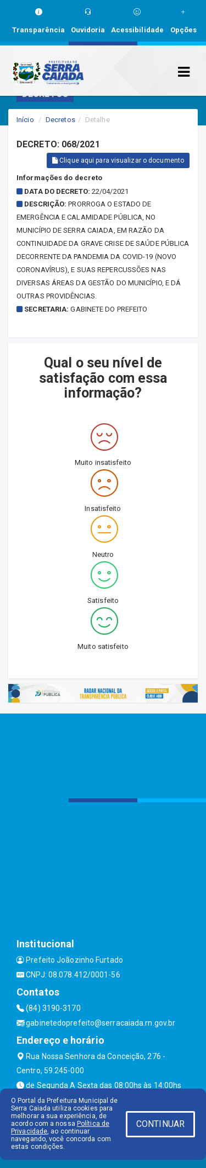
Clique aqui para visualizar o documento (118, 160)
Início (25, 120)
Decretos (60, 120)
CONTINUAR (160, 1124)
